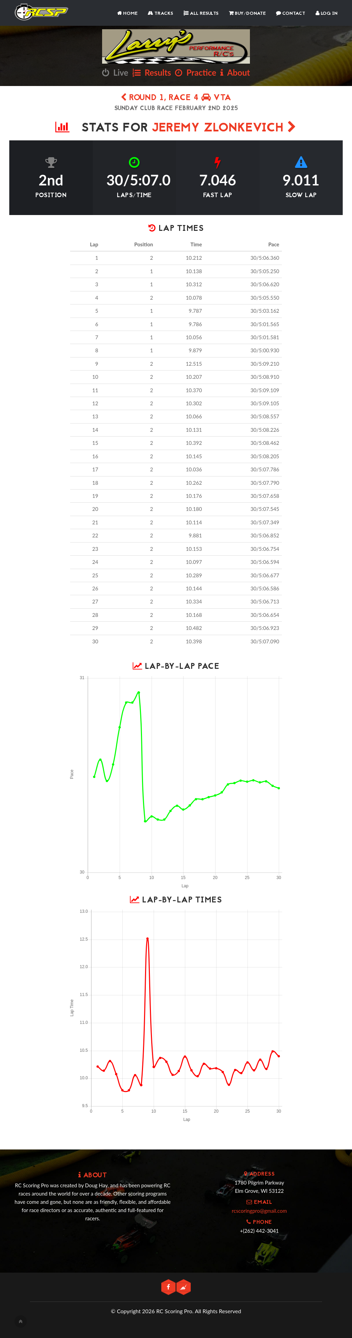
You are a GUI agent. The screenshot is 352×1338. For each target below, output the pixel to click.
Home (127, 13)
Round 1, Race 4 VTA (176, 98)
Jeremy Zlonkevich (224, 128)
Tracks (160, 13)
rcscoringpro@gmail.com (259, 1211)
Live (115, 72)
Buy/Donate (247, 13)
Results (151, 72)
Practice (195, 72)
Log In (327, 13)
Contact (290, 13)
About (235, 72)
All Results (201, 13)
